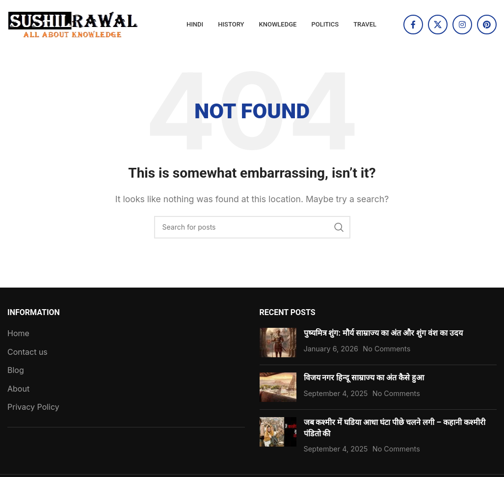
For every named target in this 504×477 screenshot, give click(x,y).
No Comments (386, 348)
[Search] (252, 227)
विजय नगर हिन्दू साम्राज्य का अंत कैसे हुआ (364, 377)
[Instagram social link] (462, 24)
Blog (15, 370)
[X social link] (438, 24)
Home (18, 333)
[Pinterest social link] (487, 24)
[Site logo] (73, 23)
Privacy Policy (33, 407)
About (18, 389)
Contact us (27, 352)
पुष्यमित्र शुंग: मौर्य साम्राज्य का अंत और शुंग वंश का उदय (383, 333)
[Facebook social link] (413, 24)
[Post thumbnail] (278, 342)
